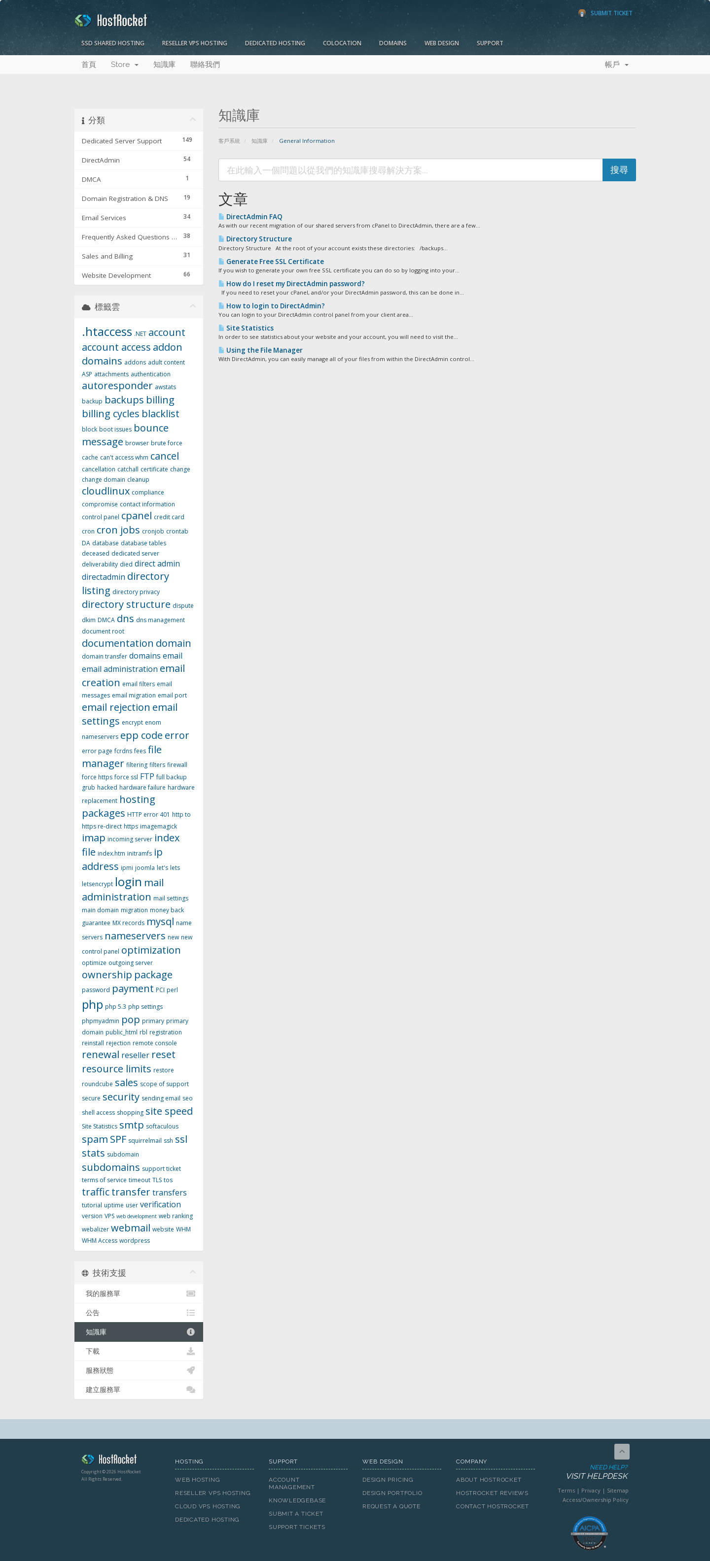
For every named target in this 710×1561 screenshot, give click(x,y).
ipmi (127, 868)
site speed (169, 1111)
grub (88, 787)
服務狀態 (139, 1370)
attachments (111, 374)
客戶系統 (229, 140)
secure (91, 1098)
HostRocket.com (120, 1461)
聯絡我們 (205, 64)
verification (160, 1204)
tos (168, 1180)
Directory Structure (255, 238)
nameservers (135, 935)
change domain (103, 479)
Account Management (292, 1483)
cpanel (136, 515)
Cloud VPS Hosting (208, 1506)
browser (137, 443)
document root (103, 631)
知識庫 (164, 64)
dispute (183, 605)
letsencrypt (97, 884)
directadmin (103, 576)
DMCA (106, 620)
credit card (169, 517)
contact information (147, 504)
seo (187, 1098)
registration (165, 1032)
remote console (155, 1043)
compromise (100, 504)
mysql (160, 921)
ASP (87, 374)
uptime (114, 1205)
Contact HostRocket (492, 1506)
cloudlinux (106, 491)
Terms (566, 1490)
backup (92, 401)
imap (94, 837)
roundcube (97, 1084)
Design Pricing (388, 1479)
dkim (89, 620)
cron (88, 531)
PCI (160, 990)
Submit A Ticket (296, 1513)
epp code (141, 735)
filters (157, 765)
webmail (130, 1227)
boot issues (115, 429)
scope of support (164, 1084)
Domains (393, 43)
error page (97, 751)
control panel (100, 517)
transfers (169, 1192)
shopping (130, 1112)
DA (86, 543)
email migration (134, 695)
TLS (157, 1180)
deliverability (100, 564)
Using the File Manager (260, 350)
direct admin (157, 563)
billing (160, 399)
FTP (147, 776)
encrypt (132, 722)
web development (136, 1216)
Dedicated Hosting (275, 43)
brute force (166, 443)
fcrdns (123, 751)
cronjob (153, 531)
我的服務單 (139, 1293)
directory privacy (136, 592)
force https (97, 777)
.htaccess (107, 331)
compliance (148, 492)
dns (125, 618)
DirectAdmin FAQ (250, 216)
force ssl (126, 777)
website (163, 1229)
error (177, 735)
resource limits (116, 1068)
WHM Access (99, 1240)
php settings (145, 1006)
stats (93, 1153)
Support (490, 43)
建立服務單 (139, 1389)
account (166, 332)
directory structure (126, 604)
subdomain (123, 1154)
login (128, 881)
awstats (165, 387)
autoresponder (117, 385)
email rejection (116, 707)
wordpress (134, 1240)
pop (130, 1019)
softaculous (162, 1126)
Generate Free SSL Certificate (271, 261)
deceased (95, 553)
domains (145, 655)
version (92, 1216)
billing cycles (111, 413)
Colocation (342, 43)
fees (140, 751)
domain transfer (104, 656)
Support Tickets (297, 1527)
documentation (118, 643)
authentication (151, 374)
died (126, 564)
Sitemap (618, 1490)
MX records (128, 923)
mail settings (170, 898)
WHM (183, 1229)
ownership (107, 974)
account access (116, 347)
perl (172, 990)
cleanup (138, 479)
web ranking (176, 1216)
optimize (94, 963)
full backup (171, 777)
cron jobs (118, 529)
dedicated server (135, 553)
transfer (130, 1191)
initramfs (139, 853)
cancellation (98, 469)
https (131, 826)
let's (162, 868)
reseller (135, 1055)
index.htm (111, 853)
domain (173, 643)
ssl (181, 1139)
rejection (118, 1043)
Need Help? (588, 1472)
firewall (177, 765)
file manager (122, 756)
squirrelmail (145, 1140)
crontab (177, 531)
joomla (145, 868)
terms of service (104, 1180)
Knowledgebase (297, 1500)
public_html (122, 1032)
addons (135, 362)
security (121, 1096)
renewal (100, 1054)
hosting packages (118, 806)
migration (134, 910)
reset (163, 1054)
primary (153, 1021)
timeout (139, 1180)
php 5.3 (115, 1006)
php (92, 1004)
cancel (164, 456)
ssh (168, 1140)
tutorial (92, 1205)
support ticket (161, 1168)
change (180, 469)
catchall (128, 469)
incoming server (129, 839)
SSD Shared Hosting (112, 43)
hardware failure (142, 787)
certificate (154, 469)
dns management (160, 620)
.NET (140, 334)
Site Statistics (246, 328)
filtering (136, 765)
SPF (118, 1139)
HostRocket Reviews (492, 1493)
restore (163, 1070)
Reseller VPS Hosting (194, 43)
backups (124, 399)
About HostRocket (488, 1479)
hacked (107, 787)
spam (95, 1139)
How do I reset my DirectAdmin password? (291, 283)
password (96, 990)
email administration (120, 669)
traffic (95, 1191)
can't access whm (124, 457)
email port (172, 695)
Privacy (591, 1490)
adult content (166, 362)
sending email (161, 1098)
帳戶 (617, 64)
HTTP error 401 (148, 814)
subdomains (111, 1167)
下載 (139, 1351)
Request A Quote (391, 1506)
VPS (109, 1216)
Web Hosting (197, 1479)
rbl (143, 1032)
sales (126, 1082)
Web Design (442, 43)
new (173, 937)
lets (175, 868)
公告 (139, 1313)
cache (90, 457)
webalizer (95, 1229)
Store (125, 64)
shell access (98, 1112)
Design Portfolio (392, 1493)
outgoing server (130, 963)
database (105, 543)
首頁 (88, 64)
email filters (138, 684)
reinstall (93, 1043)
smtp (131, 1124)
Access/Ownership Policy (596, 1499)
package (153, 974)
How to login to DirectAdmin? (271, 305)
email (172, 655)
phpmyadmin (100, 1021)
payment (133, 988)
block (89, 429)
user (132, 1205)
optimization (151, 950)
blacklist (160, 413)
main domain (100, 910)
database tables (143, 543)
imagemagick (158, 826)
